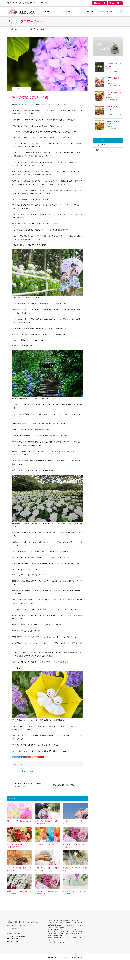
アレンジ (56, 11)
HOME (47, 11)
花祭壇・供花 (67, 11)
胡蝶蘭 (101, 11)
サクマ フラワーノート (21, 88)
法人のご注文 (115, 3)
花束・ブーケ (90, 11)
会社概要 (110, 11)
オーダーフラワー (100, 145)
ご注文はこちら (26, 771)
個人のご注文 (100, 3)
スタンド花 (78, 11)
